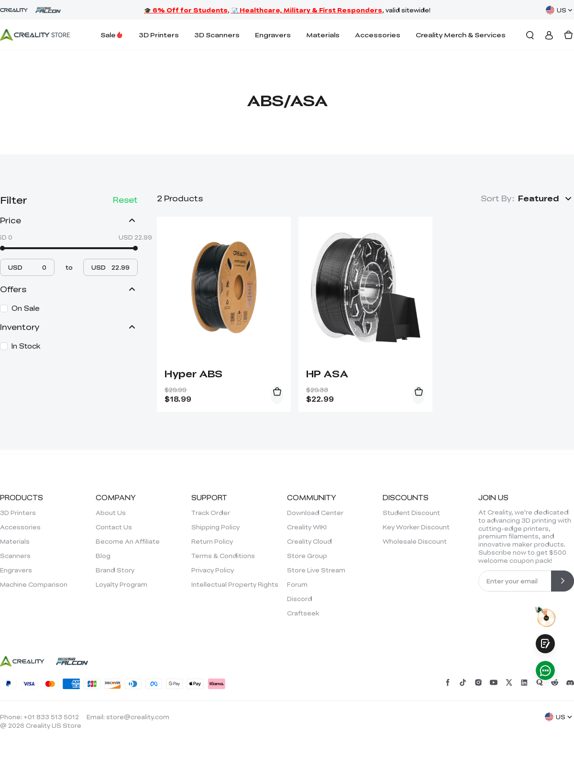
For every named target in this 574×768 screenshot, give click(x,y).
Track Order (210, 512)
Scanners (15, 555)
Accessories (377, 34)
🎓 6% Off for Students (186, 10)
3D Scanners (217, 34)
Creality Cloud (309, 541)
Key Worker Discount (416, 527)
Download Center (315, 512)
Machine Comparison (33, 584)
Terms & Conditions (223, 555)
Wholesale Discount (415, 541)
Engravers (273, 34)
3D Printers (159, 34)
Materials (323, 34)
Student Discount (411, 512)
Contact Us (114, 527)
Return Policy (212, 541)
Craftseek (303, 613)
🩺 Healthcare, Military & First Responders (306, 10)
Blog (103, 555)
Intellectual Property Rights (234, 584)
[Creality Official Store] (35, 35)
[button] (546, 198)
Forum (297, 584)
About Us (111, 512)
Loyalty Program (121, 584)
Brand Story (115, 570)
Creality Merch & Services (461, 34)
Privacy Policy (212, 570)
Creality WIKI (307, 527)
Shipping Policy (215, 527)
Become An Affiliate (128, 541)
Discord (299, 598)
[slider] (2, 248)
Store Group (307, 555)
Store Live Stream (316, 570)
